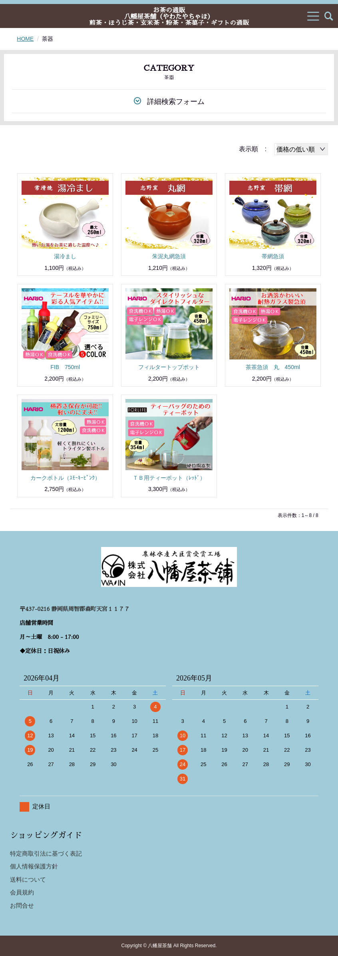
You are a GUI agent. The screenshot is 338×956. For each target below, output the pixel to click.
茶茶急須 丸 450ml (273, 367)
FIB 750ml (65, 367)
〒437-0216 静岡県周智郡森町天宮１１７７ (75, 609)
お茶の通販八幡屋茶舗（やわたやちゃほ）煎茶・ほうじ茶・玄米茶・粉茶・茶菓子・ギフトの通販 (169, 16)
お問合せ (22, 905)
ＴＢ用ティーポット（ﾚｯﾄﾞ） (169, 478)
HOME (25, 39)
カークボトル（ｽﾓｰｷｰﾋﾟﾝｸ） (65, 478)
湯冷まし (65, 256)
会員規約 (22, 892)
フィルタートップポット (169, 367)
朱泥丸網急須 (169, 256)
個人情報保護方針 (34, 866)
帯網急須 (273, 256)
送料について (28, 879)
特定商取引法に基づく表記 (46, 853)
